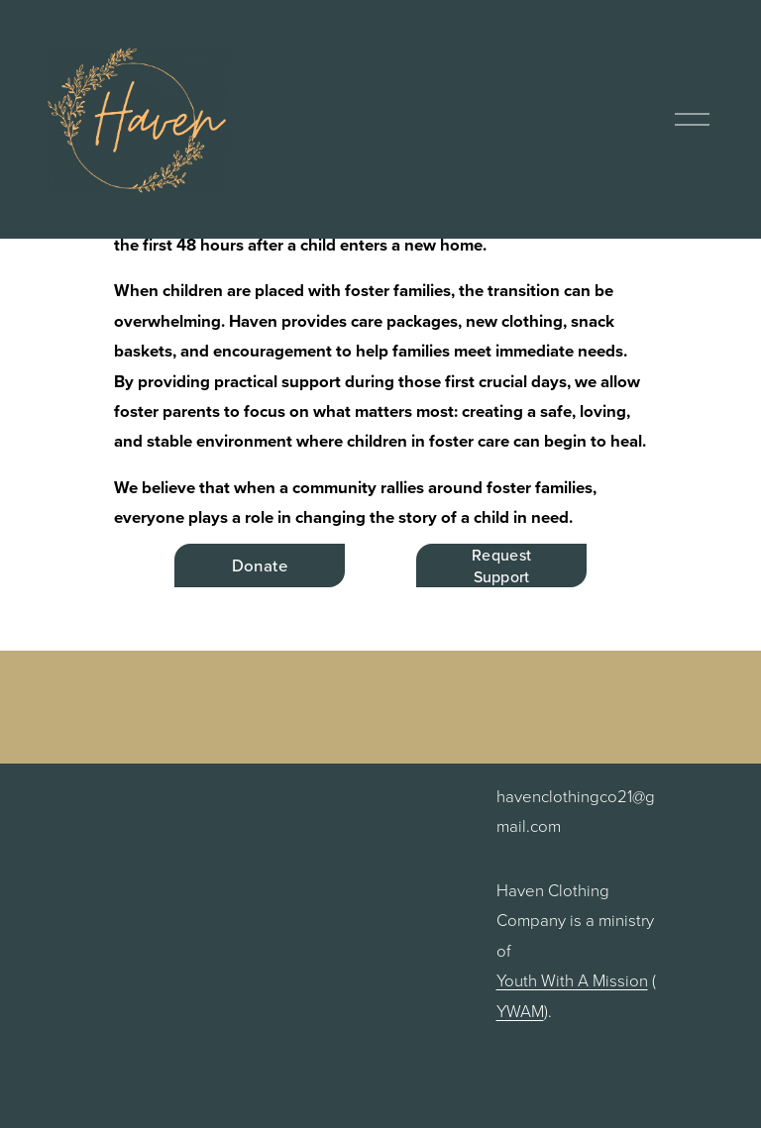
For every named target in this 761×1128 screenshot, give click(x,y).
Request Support (501, 565)
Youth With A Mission (572, 980)
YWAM (520, 1010)
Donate (259, 565)
